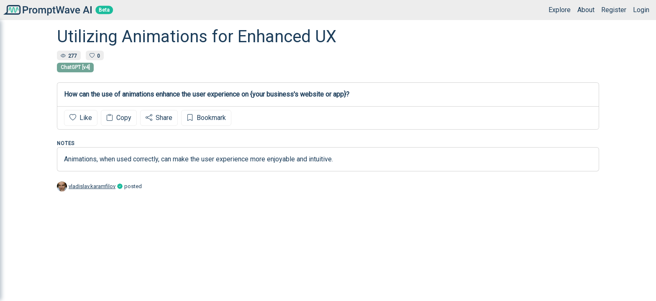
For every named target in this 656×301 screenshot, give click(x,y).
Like (80, 118)
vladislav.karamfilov (92, 186)
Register (613, 10)
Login (641, 10)
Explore (559, 10)
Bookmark (206, 118)
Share (159, 118)
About (585, 10)
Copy (118, 118)
